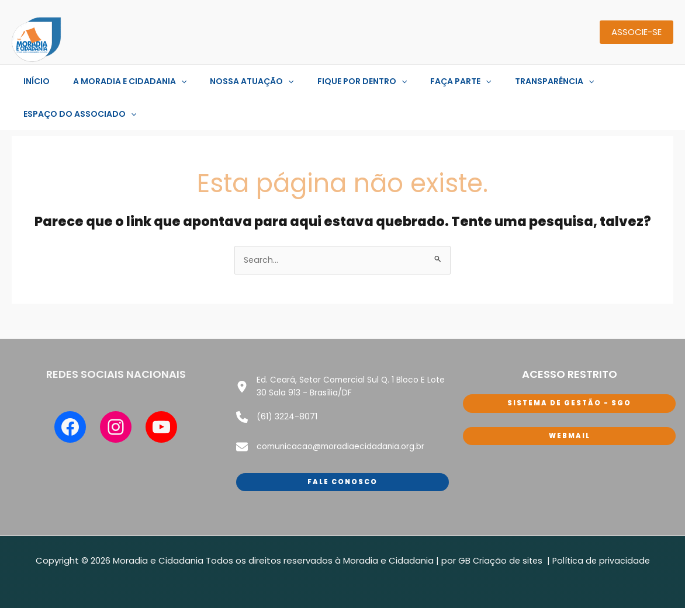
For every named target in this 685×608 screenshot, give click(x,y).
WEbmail (569, 437)
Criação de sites (507, 550)
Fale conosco (342, 471)
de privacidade (618, 550)
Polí (560, 550)
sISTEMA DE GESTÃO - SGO (569, 404)
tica (576, 550)
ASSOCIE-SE (636, 32)
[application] (170, 81)
